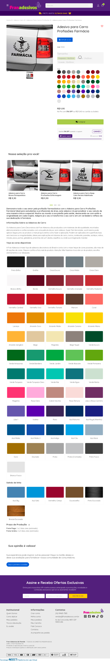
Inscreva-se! (78, 596)
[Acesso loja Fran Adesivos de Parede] (98, 5)
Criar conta (35, 613)
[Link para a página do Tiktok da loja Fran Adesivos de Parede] (97, 616)
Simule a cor (65, 40)
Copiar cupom (65, 136)
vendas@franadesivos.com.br (67, 616)
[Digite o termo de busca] (66, 5)
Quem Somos (11, 613)
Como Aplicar (11, 616)
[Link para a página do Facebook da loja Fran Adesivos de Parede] (89, 616)
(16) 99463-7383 (61, 613)
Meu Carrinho (36, 623)
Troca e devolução (13, 623)
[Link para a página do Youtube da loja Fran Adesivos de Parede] (93, 616)
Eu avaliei (10, 626)
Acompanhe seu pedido (40, 633)
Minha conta (36, 616)
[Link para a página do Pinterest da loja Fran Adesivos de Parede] (101, 616)
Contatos (34, 629)
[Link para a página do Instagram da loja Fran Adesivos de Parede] (85, 616)
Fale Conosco (36, 626)
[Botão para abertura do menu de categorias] (7, 5)
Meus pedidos (11, 620)
